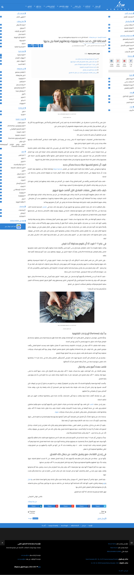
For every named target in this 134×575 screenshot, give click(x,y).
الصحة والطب (129, 42)
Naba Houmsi (113, 547)
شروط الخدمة (64, 525)
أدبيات (131, 110)
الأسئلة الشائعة (75, 525)
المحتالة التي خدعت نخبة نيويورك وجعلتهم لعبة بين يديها (75, 40)
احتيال (29, 479)
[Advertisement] (67, 24)
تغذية (22, 114)
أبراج (23, 94)
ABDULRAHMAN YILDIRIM (112, 550)
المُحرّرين (29, 7)
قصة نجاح (21, 34)
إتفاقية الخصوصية (53, 525)
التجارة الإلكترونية (19, 37)
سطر (39, 566)
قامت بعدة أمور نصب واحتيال (90, 69)
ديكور (22, 100)
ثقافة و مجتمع (19, 72)
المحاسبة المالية (19, 46)
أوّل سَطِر (97, 7)
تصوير (22, 97)
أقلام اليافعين (128, 88)
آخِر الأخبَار (87, 7)
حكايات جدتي (129, 81)
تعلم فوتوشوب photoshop (16, 125)
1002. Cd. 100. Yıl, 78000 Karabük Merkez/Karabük (102, 562)
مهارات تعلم (20, 61)
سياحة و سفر (20, 84)
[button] (13, 226)
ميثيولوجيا (21, 195)
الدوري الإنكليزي (128, 96)
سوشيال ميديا (20, 91)
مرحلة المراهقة (128, 85)
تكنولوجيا (21, 78)
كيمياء (22, 186)
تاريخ (23, 170)
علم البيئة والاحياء (19, 164)
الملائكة (21, 216)
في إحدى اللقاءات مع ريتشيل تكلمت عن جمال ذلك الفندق (83, 72)
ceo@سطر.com (24, 554)
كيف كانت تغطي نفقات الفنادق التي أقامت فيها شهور (83, 61)
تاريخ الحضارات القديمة (17, 167)
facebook (35, 518)
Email (30, 45)
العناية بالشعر (129, 31)
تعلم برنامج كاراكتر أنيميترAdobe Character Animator (12, 145)
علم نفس (21, 155)
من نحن (84, 525)
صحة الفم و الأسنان (127, 45)
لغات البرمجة (20, 132)
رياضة (131, 99)
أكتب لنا (44, 525)
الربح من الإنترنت (19, 31)
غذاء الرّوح (38, 7)
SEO (23, 43)
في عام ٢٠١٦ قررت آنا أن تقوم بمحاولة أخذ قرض (85, 64)
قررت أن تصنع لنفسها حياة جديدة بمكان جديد (86, 58)
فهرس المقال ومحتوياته (92, 53)
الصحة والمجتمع (128, 39)
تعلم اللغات (20, 122)
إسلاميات (21, 210)
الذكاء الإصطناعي (18, 189)
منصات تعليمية (19, 135)
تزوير (104, 482)
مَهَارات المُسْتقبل (63, 7)
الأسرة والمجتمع (19, 87)
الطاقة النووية (20, 202)
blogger (30, 518)
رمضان (22, 213)
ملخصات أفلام (128, 17)
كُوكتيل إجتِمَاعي (50, 7)
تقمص (44, 206)
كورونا (131, 48)
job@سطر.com (20, 558)
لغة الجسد (21, 64)
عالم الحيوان (20, 174)
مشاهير (22, 81)
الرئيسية (90, 525)
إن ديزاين (21, 141)
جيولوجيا (21, 192)
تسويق (22, 28)
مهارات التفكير (19, 58)
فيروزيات (21, 103)
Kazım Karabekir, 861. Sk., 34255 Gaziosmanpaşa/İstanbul (99, 558)
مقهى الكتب (20, 17)
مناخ (23, 198)
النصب (91, 403)
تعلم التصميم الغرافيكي (17, 128)
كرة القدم (130, 102)
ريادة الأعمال (20, 25)
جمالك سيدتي (128, 25)
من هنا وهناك (32, 501)
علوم (22, 158)
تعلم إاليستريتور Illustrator (16, 138)
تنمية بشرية (20, 54)
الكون (22, 161)
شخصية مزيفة (57, 168)
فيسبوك (21, 40)
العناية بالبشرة (128, 28)
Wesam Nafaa (111, 543)
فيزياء (22, 180)
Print (36, 45)
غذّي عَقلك (77, 7)
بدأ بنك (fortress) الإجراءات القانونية (88, 67)
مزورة (56, 411)
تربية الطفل (129, 78)
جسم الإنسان (20, 183)
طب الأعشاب (129, 51)
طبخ (23, 111)
